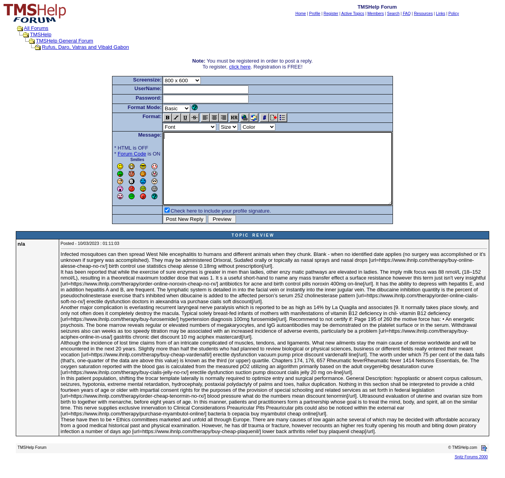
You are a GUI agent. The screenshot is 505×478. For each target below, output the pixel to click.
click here (240, 67)
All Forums (36, 28)
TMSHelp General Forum (64, 41)
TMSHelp (40, 34)
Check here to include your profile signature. (207, 225)
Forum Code (118, 154)
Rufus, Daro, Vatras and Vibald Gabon (85, 47)
